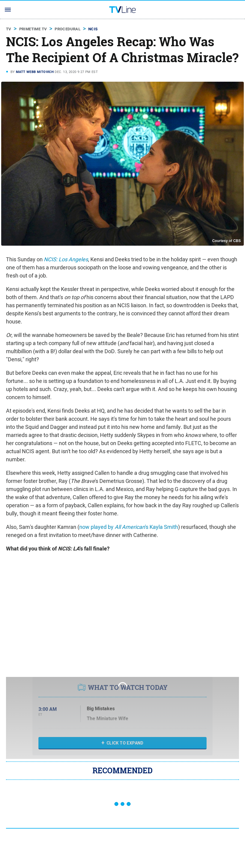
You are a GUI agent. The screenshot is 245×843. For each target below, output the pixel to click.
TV (8, 29)
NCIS (93, 29)
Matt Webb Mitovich (35, 71)
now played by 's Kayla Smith (128, 527)
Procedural (67, 29)
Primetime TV (33, 29)
